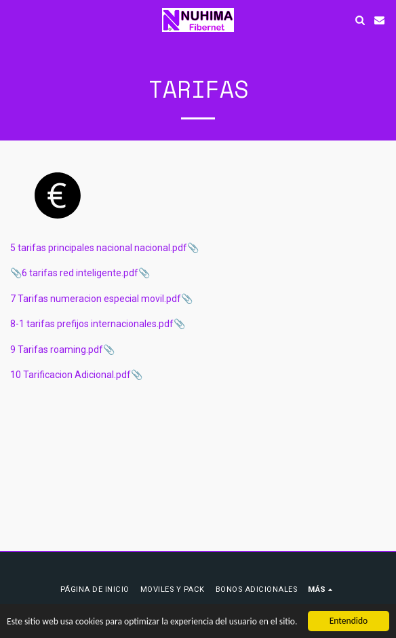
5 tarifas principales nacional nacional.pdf (98, 247)
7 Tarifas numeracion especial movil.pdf (95, 298)
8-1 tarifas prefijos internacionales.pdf (92, 323)
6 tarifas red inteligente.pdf (80, 272)
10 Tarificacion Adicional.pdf (70, 374)
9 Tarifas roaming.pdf (56, 349)
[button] (14, 20)
